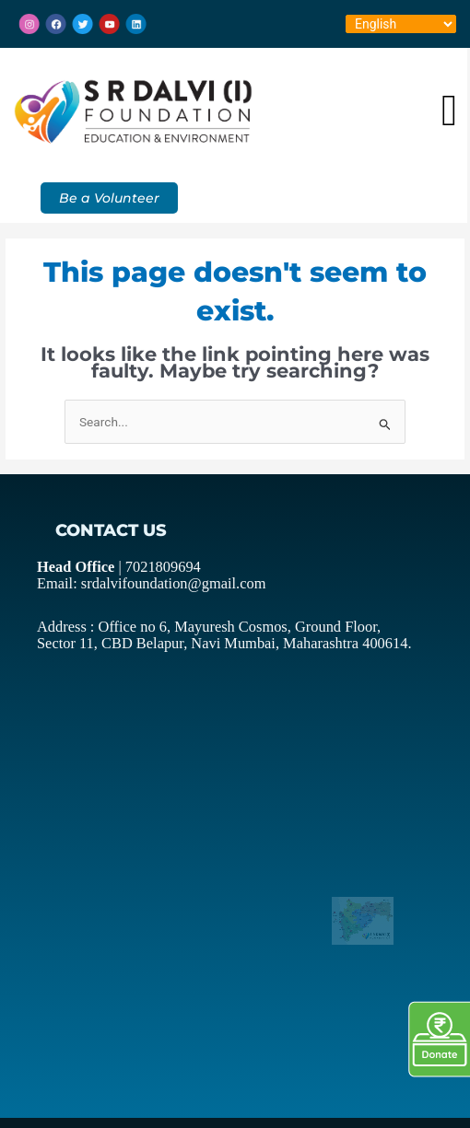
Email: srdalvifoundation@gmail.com (136, 580)
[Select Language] (401, 24)
